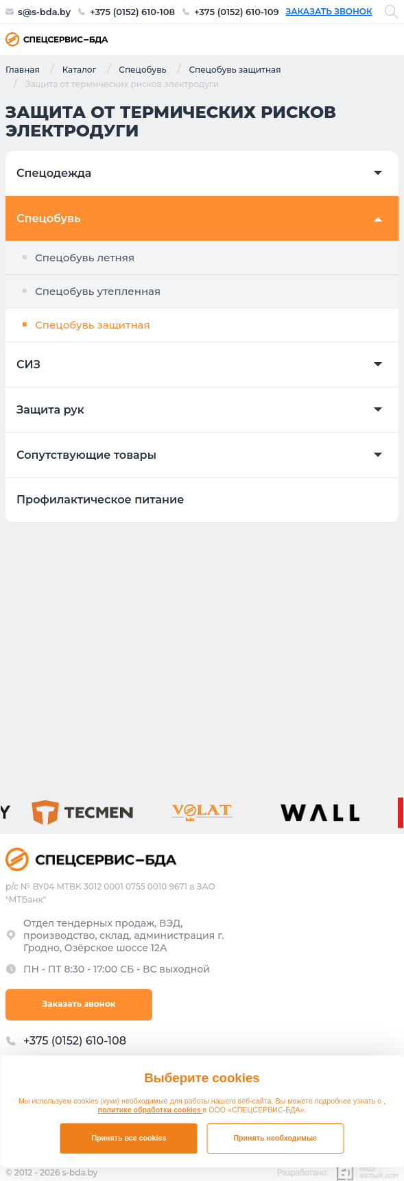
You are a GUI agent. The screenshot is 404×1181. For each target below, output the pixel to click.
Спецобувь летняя (84, 257)
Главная (22, 69)
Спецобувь (142, 69)
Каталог (79, 69)
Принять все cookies (128, 1138)
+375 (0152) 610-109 (236, 12)
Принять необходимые (275, 1138)
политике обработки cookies (150, 1110)
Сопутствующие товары (86, 455)
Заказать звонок (329, 12)
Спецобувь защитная (235, 69)
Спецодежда (53, 173)
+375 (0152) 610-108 (132, 12)
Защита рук (50, 410)
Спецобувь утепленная (98, 291)
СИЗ (28, 365)
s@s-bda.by (44, 12)
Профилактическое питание (100, 500)
